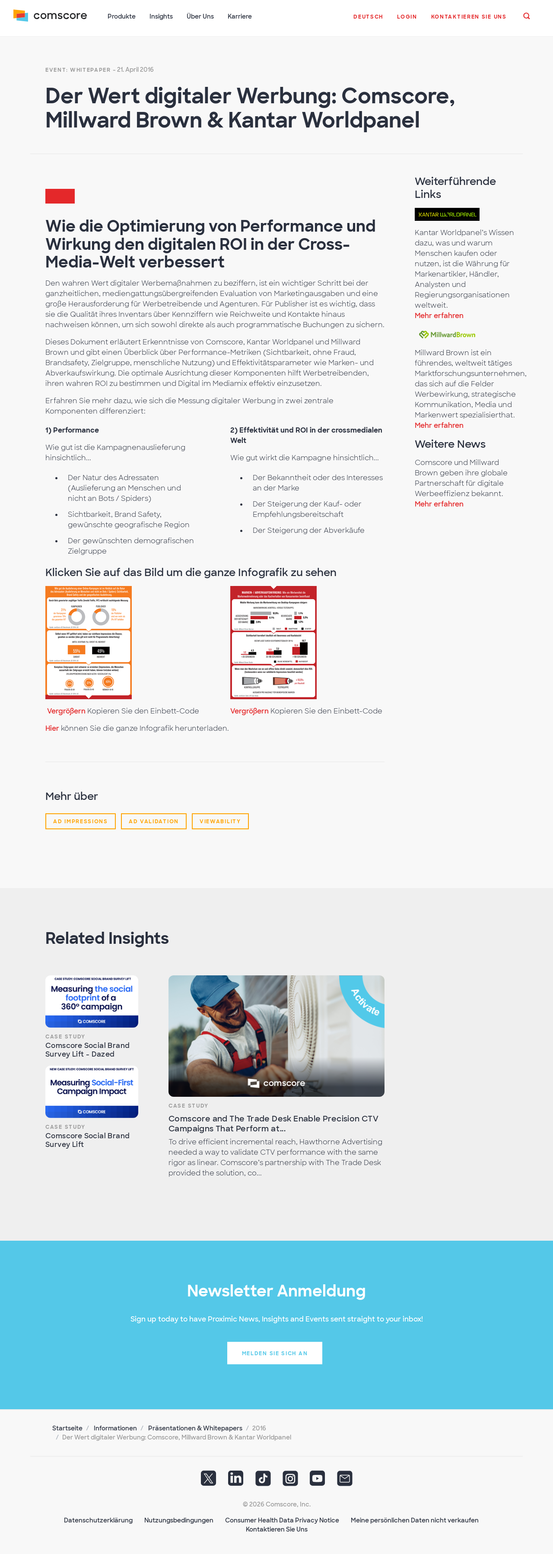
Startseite (67, 1427)
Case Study (65, 1035)
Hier (52, 727)
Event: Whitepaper (78, 69)
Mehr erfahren (439, 314)
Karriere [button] (240, 16)
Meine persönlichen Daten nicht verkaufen (415, 1519)
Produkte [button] (122, 16)
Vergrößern (66, 710)
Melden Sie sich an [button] (275, 1352)
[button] (368, 21)
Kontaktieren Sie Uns (277, 1528)
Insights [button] (161, 16)
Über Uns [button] (200, 16)
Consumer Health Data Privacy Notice (282, 1519)
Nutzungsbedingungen (178, 1519)
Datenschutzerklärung (98, 1519)
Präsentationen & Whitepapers (195, 1427)
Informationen (115, 1427)
